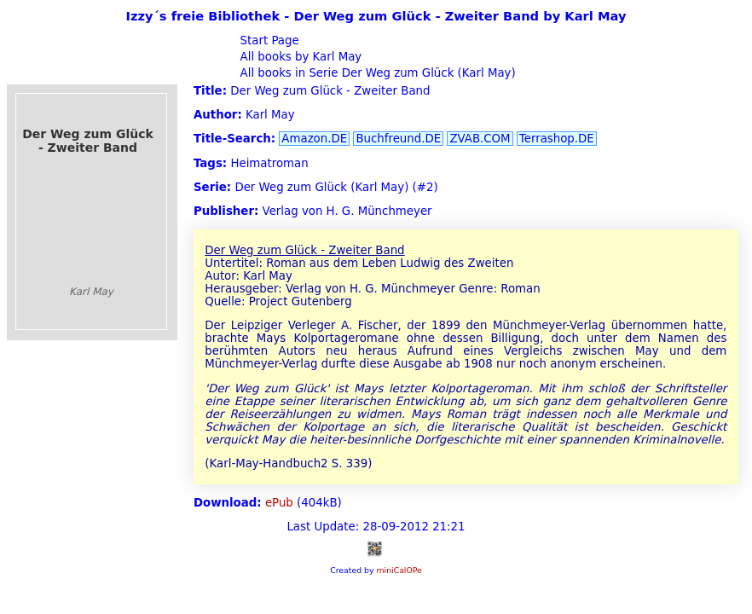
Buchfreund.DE (398, 138)
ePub (279, 502)
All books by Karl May (299, 56)
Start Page (267, 40)
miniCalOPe (398, 570)
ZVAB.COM (479, 138)
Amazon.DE (314, 138)
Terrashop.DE (556, 138)
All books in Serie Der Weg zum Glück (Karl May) (375, 73)
